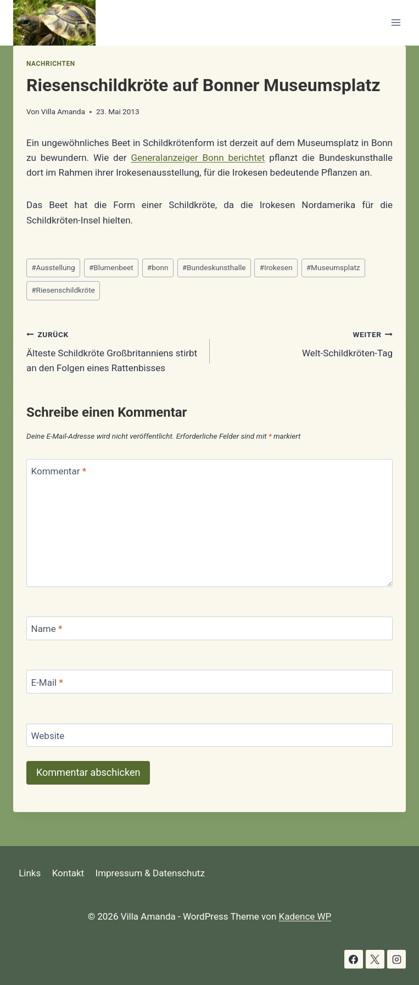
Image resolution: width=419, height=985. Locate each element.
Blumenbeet (111, 267)
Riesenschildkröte (63, 290)
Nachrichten (50, 64)
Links (30, 873)
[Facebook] (353, 959)
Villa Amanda (63, 111)
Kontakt (68, 873)
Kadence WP (305, 916)
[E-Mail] (209, 681)
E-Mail (47, 682)
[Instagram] (396, 959)
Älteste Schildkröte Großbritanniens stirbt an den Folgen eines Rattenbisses (113, 350)
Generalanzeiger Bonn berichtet (198, 157)
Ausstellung (53, 267)
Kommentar (58, 471)
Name (47, 628)
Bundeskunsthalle (214, 267)
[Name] (209, 628)
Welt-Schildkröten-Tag (306, 343)
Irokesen (276, 267)
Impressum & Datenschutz (150, 873)
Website (48, 735)
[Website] (209, 735)
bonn (158, 267)
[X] (375, 959)
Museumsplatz (333, 267)
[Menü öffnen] (396, 22)
